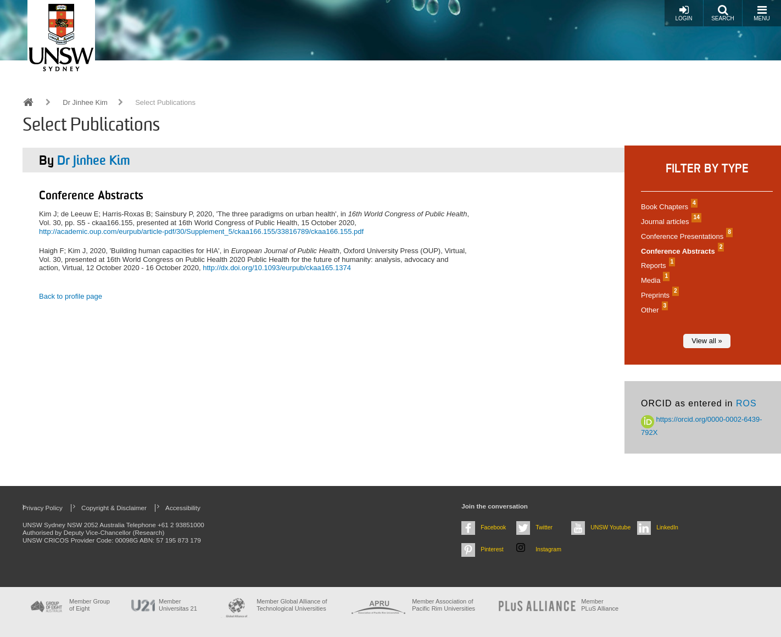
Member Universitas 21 (178, 605)
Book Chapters (668, 207)
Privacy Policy (43, 507)
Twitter (544, 527)
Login (683, 12)
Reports (656, 265)
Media (654, 280)
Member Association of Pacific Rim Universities (443, 605)
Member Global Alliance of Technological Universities (291, 605)
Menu (761, 12)
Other (653, 310)
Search (722, 12)
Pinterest (492, 549)
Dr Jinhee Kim (85, 102)
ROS (746, 403)
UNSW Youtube (610, 527)
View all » (706, 341)
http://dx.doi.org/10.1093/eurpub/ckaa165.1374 (277, 268)
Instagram (548, 549)
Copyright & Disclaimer (114, 507)
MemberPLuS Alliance (599, 605)
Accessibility (182, 507)
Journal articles (670, 221)
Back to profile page (70, 296)
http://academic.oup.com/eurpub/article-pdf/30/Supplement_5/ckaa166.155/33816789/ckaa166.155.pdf (201, 231)
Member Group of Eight (89, 605)
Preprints (658, 295)
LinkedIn (667, 527)
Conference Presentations (685, 236)
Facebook (493, 527)
